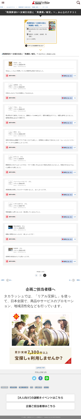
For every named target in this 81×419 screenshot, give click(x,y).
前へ (9, 280)
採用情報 (46, 387)
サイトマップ (4, 387)
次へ (72, 280)
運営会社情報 (13, 387)
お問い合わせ (38, 387)
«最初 (2, 280)
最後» (78, 280)
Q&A (31, 387)
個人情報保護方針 (23, 387)
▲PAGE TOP (40, 368)
